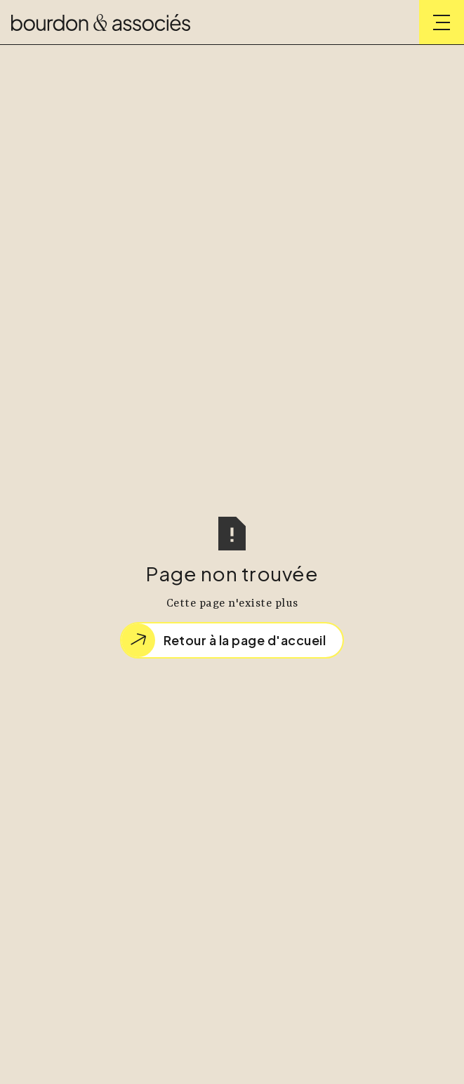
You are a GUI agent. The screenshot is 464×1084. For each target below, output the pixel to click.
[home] (100, 22)
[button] (441, 22)
